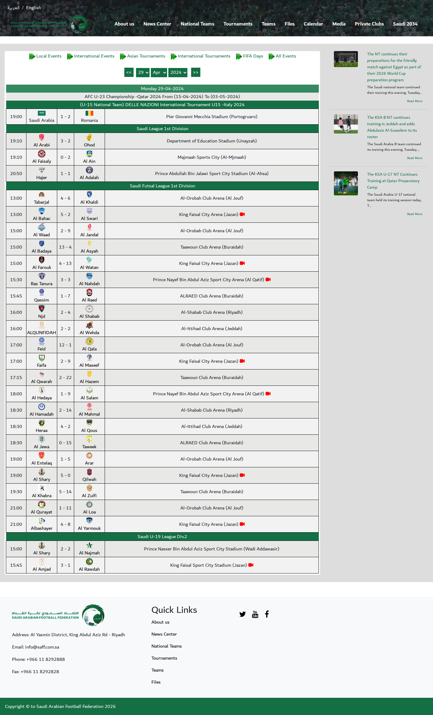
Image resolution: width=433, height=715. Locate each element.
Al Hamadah (42, 410)
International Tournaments (204, 56)
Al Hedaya (42, 394)
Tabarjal (41, 198)
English (33, 8)
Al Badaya (41, 247)
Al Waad (41, 231)
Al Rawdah (89, 565)
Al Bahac (41, 214)
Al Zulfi (89, 492)
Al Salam (89, 394)
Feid (42, 345)
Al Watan (89, 263)
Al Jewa (41, 443)
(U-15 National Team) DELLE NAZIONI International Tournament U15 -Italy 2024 (162, 105)
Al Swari (89, 214)
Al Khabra (41, 492)
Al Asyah (89, 247)
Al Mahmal (89, 410)
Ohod (89, 141)
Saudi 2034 (405, 24)
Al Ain (89, 157)
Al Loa (89, 508)
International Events (94, 56)
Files (290, 24)
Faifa (41, 361)
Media (339, 24)
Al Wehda (89, 329)
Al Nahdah (89, 280)
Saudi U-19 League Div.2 (162, 537)
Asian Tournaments (146, 56)
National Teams (197, 24)
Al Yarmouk (89, 524)
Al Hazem (89, 377)
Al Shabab (89, 312)
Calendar (313, 24)
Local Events (49, 56)
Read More (414, 101)
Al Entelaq (41, 459)
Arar (89, 459)
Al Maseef (89, 361)
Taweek (89, 443)
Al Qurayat (41, 508)
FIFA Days (253, 56)
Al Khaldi (89, 198)
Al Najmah (89, 549)
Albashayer (42, 524)
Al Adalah (89, 174)
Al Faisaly (41, 157)
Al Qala (89, 345)
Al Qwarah (41, 377)
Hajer (41, 174)
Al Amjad (42, 565)
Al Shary (41, 475)
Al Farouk (41, 263)
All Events (286, 56)
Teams (268, 24)
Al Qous (89, 426)
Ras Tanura (41, 280)
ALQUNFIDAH (41, 329)
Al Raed (89, 296)
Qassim (41, 296)
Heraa (41, 426)
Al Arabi (42, 141)
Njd (42, 312)
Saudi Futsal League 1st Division (162, 186)
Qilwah (89, 475)
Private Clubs (369, 24)
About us (124, 24)
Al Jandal (89, 231)
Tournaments (237, 24)
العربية (13, 8)
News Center (157, 24)
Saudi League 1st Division (162, 129)
